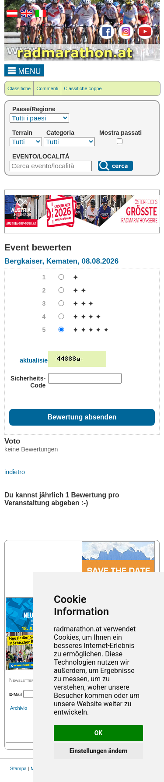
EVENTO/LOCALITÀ (41, 156)
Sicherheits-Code (27, 382)
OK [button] (98, 732)
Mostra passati (120, 132)
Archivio (18, 708)
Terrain (22, 132)
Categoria (60, 132)
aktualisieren (38, 360)
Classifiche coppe (82, 88)
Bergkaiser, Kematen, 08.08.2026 (61, 261)
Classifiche (19, 88)
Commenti (47, 88)
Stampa (18, 768)
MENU (24, 70)
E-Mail (15, 694)
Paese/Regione (34, 109)
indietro (14, 472)
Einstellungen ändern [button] (99, 750)
